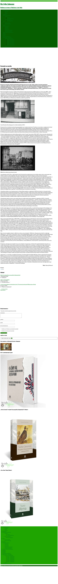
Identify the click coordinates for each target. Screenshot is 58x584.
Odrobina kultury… (6, 25)
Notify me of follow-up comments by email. (10, 329)
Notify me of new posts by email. (8, 331)
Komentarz (2, 312)
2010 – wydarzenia (10, 40)
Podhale (6, 11)
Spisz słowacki (8, 19)
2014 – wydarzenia (10, 44)
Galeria (4, 33)
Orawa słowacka (10, 18)
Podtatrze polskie (6, 10)
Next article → (3, 290)
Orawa (6, 13)
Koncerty (6, 26)
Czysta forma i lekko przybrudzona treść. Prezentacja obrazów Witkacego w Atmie (18, 284)
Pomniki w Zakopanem (7, 47)
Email (1, 323)
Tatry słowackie (8, 23)
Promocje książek (8, 31)
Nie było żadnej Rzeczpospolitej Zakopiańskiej (10, 275)
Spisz (6, 12)
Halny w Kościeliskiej (4, 279)
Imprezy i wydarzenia (9, 38)
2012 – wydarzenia (10, 42)
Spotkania (7, 29)
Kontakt (4, 34)
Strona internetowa (4, 326)
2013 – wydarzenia (10, 43)
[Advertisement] (29, 56)
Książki (4, 35)
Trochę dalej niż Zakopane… (8, 32)
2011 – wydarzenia (10, 41)
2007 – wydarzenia (10, 39)
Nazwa (1, 320)
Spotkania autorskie (9, 30)
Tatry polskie (7, 22)
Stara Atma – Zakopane (7, 37)
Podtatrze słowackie (7, 15)
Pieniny (4, 24)
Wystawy (7, 28)
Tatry (4, 21)
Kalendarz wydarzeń (7, 36)
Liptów (6, 16)
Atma (6, 45)
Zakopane (5, 14)
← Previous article (3, 288)
